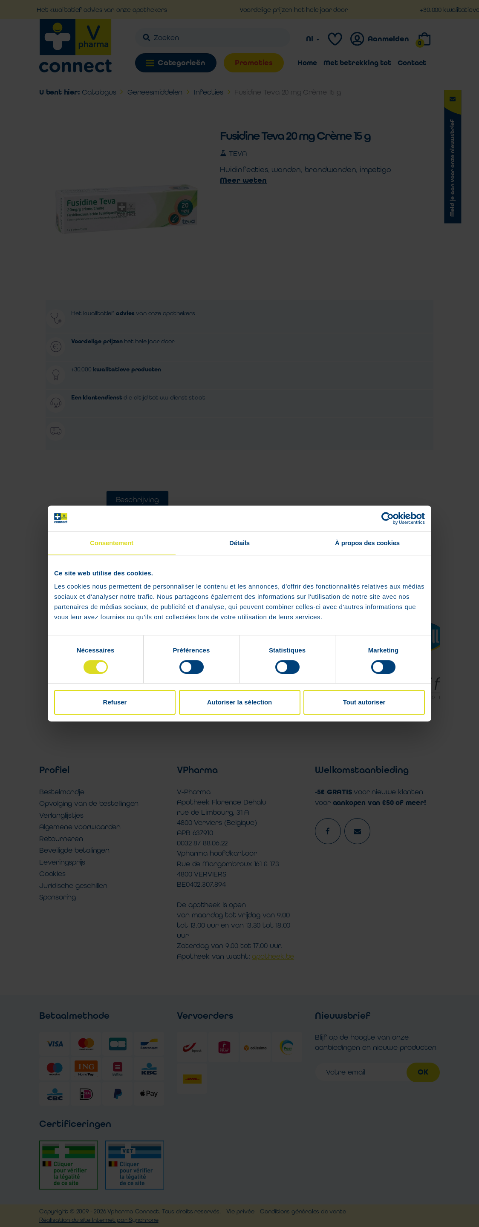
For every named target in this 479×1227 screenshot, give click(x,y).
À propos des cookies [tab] (367, 542)
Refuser (115, 702)
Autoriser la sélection (239, 702)
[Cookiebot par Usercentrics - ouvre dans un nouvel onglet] (387, 518)
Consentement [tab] (111, 542)
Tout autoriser (364, 702)
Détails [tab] (239, 542)
